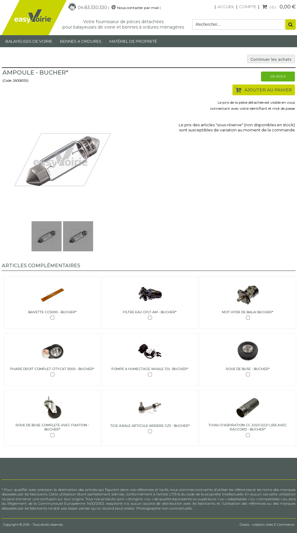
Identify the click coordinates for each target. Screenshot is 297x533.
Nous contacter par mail (138, 7)
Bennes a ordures (81, 41)
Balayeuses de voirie (28, 41)
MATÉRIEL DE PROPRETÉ (133, 41)
